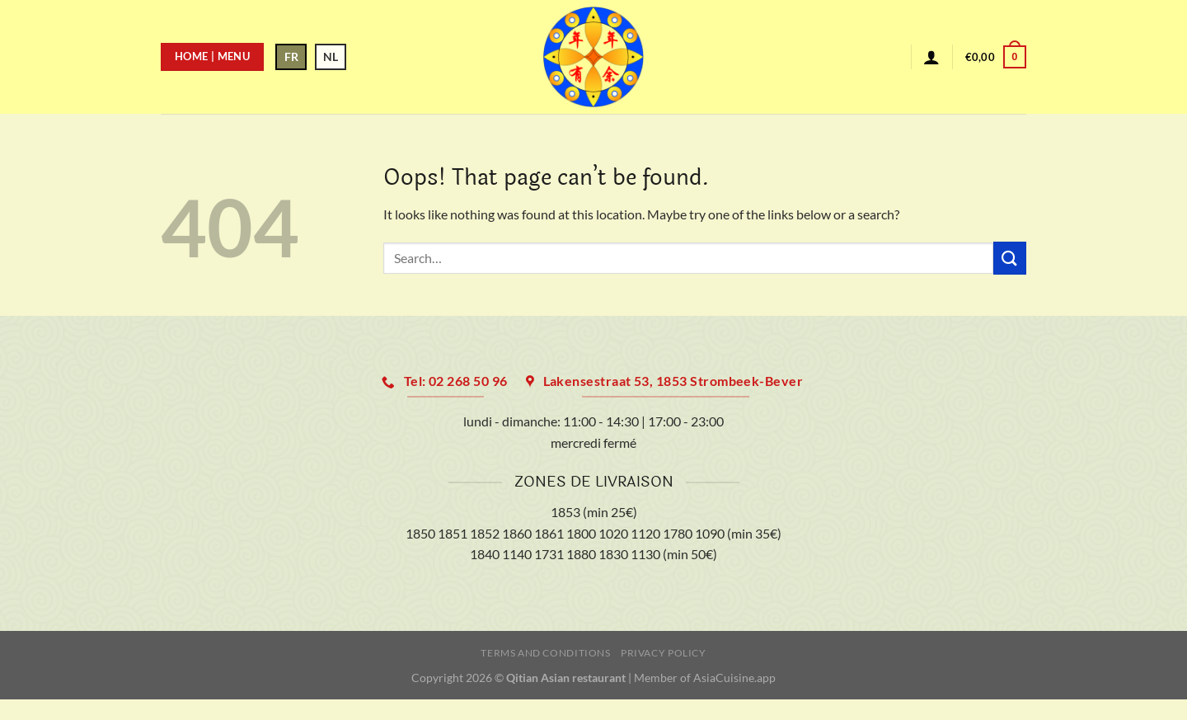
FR (291, 56)
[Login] (931, 57)
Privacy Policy (663, 653)
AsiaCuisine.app (734, 678)
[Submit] (1009, 258)
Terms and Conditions (545, 653)
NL (330, 56)
